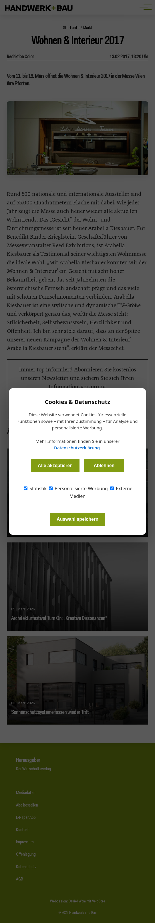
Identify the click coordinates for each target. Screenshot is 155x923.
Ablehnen (104, 465)
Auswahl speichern (77, 519)
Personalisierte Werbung (78, 488)
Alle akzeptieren (55, 465)
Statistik (35, 488)
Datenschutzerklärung (77, 448)
